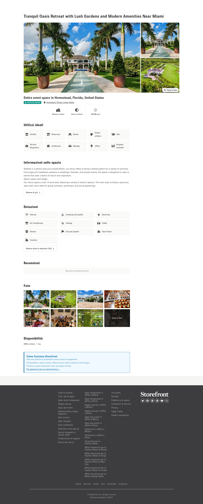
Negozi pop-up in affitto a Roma (95, 412)
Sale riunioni (64, 417)
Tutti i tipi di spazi (66, 396)
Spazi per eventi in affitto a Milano (93, 418)
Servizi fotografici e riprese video (67, 433)
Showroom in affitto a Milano (94, 430)
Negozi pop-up (64, 404)
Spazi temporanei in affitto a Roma (94, 400)
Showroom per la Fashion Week (92, 442)
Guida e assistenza (120, 415)
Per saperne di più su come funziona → (43, 369)
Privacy (114, 407)
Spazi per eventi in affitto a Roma (93, 424)
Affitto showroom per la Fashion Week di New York (95, 461)
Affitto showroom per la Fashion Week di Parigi (95, 454)
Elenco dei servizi (66, 442)
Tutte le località (65, 392)
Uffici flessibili (64, 421)
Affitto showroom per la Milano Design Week (95, 475)
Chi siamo (116, 392)
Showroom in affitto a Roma (94, 436)
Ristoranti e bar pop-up (68, 428)
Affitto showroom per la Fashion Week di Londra (96, 469)
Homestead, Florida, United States (60, 102)
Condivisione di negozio (69, 438)
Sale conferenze (65, 425)
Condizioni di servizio (121, 404)
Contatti (115, 396)
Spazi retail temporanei (69, 400)
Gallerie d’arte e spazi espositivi (68, 412)
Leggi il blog (117, 411)
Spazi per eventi (65, 407)
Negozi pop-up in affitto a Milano (95, 406)
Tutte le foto (170, 90)
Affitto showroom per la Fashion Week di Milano (96, 448)
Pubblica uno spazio (120, 400)
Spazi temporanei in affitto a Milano (94, 393)
